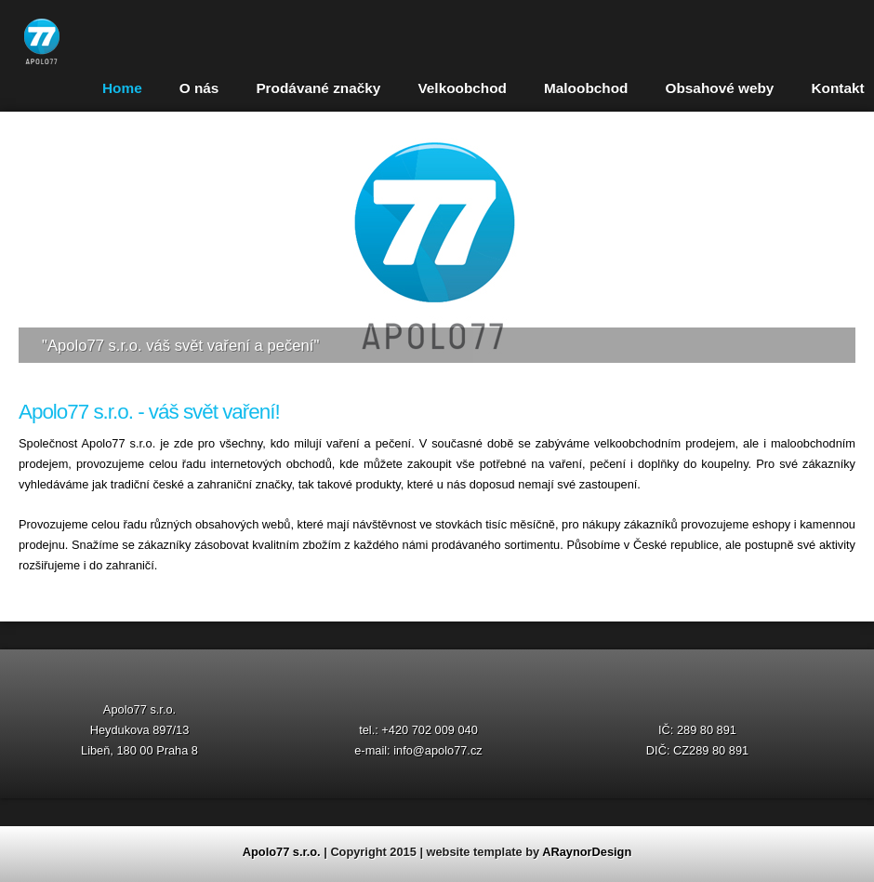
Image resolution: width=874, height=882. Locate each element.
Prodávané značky (318, 88)
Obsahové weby (719, 88)
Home (122, 88)
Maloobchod (586, 88)
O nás (199, 88)
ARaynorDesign (586, 852)
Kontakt (837, 88)
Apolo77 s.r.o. (282, 852)
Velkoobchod (462, 88)
